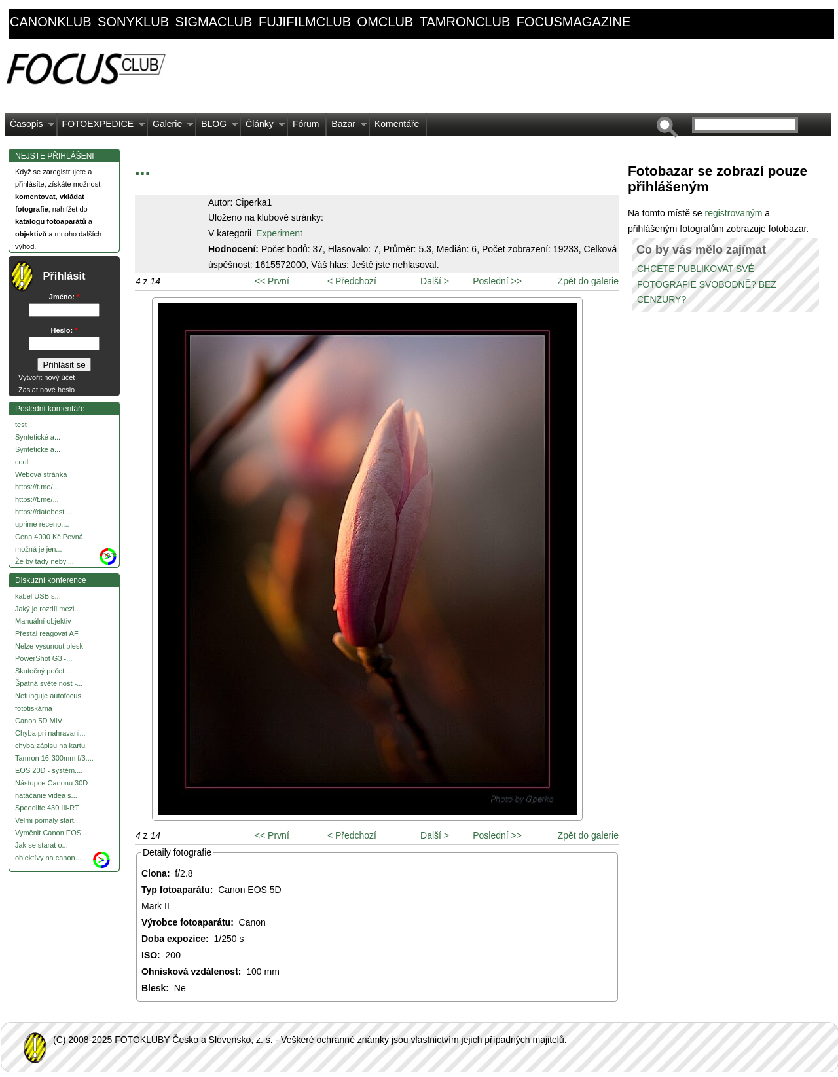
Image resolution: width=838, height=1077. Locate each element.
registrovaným (734, 213)
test (21, 424)
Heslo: (64, 330)
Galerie (170, 127)
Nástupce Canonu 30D (51, 783)
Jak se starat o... (41, 845)
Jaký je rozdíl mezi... (48, 609)
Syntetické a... (37, 437)
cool (21, 462)
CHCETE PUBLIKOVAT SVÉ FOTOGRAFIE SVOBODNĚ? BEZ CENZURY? (706, 284)
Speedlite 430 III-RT (47, 808)
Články (263, 127)
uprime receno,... (42, 524)
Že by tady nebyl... (44, 561)
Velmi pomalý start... (47, 820)
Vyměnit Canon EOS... (51, 833)
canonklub (50, 21)
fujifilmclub (305, 21)
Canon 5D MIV (38, 721)
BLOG (217, 127)
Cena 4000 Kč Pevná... (52, 536)
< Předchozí (351, 281)
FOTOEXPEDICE (101, 127)
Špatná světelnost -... (48, 683)
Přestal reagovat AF (47, 633)
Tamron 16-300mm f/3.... (54, 758)
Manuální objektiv (43, 621)
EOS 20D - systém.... (48, 770)
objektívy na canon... (48, 857)
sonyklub (133, 21)
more (108, 554)
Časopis (29, 127)
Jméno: (64, 297)
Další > (434, 281)
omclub (385, 21)
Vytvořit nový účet (46, 377)
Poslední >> (497, 281)
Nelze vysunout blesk (49, 646)
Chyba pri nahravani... (50, 733)
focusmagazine (573, 21)
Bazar (347, 127)
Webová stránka (41, 474)
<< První (272, 281)
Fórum (306, 124)
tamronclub (465, 21)
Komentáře (396, 124)
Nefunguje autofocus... (51, 696)
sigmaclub (214, 21)
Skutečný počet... (42, 671)
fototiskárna (33, 708)
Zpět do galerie (588, 281)
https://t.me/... (37, 487)
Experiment (279, 233)
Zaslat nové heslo (46, 390)
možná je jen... (38, 549)
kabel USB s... (38, 596)
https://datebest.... (43, 512)
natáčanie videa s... (46, 795)
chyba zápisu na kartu (50, 745)
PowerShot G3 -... (43, 658)
